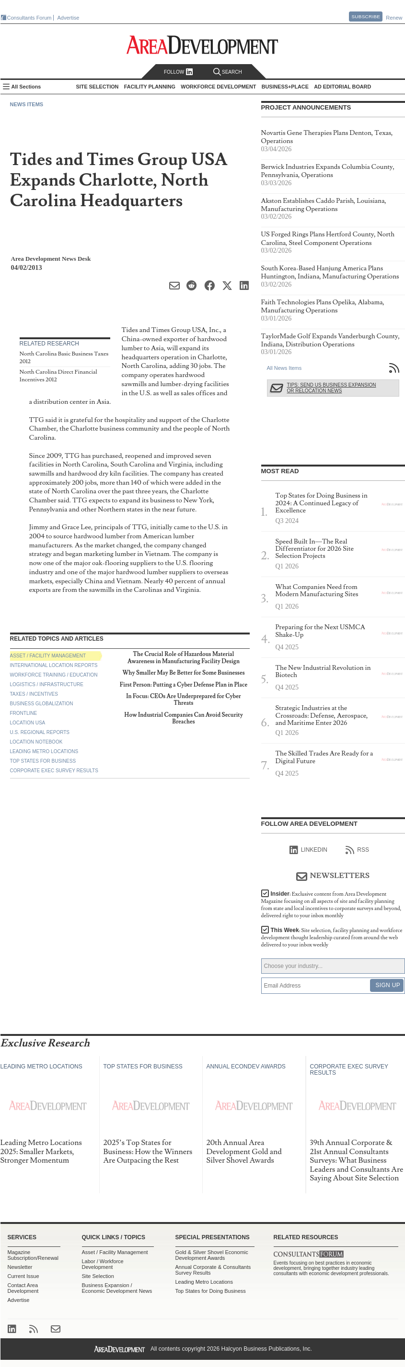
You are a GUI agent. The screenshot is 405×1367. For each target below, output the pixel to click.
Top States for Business (43, 761)
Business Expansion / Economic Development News (117, 1288)
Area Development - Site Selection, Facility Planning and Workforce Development (202, 44)
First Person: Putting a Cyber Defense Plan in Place (183, 685)
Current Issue (23, 1276)
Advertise (69, 18)
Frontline (23, 713)
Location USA (28, 722)
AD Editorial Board (342, 86)
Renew (394, 18)
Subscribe (365, 16)
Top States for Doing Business (210, 1291)
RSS (357, 850)
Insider (331, 904)
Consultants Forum (29, 18)
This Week (332, 937)
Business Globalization (41, 703)
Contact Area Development (23, 1288)
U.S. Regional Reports (39, 732)
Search (227, 72)
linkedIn (308, 850)
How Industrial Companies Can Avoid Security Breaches (183, 718)
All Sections (26, 86)
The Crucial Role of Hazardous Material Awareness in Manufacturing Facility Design (183, 658)
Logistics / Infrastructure (46, 684)
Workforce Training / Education (54, 675)
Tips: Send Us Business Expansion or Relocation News (331, 387)
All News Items (284, 368)
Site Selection (98, 1276)
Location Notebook (36, 742)
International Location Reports (54, 665)
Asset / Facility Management (48, 655)
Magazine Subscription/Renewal (33, 1255)
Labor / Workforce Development (103, 1264)
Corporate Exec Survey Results (54, 770)
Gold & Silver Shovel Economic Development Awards (211, 1255)
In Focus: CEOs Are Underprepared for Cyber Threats (183, 700)
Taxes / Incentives (34, 694)
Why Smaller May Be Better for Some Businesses (183, 673)
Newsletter (20, 1267)
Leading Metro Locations (44, 751)
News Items (27, 104)
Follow (178, 72)
